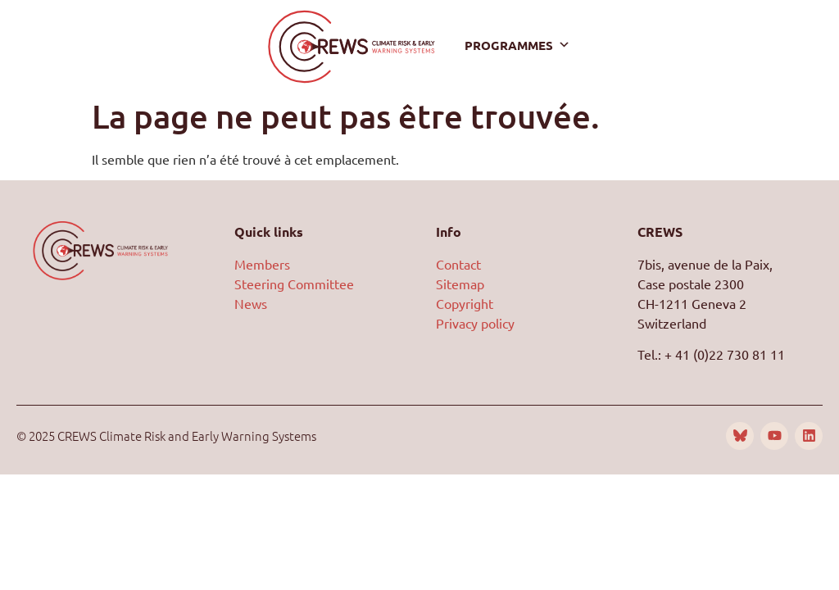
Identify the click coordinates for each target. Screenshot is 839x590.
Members (262, 264)
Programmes (517, 45)
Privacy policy (475, 323)
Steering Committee (294, 283)
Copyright (464, 303)
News (250, 303)
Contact (458, 264)
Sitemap (460, 283)
